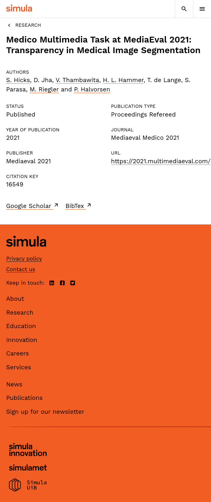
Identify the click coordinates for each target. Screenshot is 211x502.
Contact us (20, 269)
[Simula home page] (26, 251)
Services (18, 367)
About (15, 298)
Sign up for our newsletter (45, 411)
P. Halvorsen (92, 89)
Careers (17, 353)
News (14, 384)
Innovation (21, 340)
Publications (24, 398)
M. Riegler (44, 89)
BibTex (78, 206)
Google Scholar (32, 206)
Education (21, 326)
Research (23, 25)
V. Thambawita (77, 80)
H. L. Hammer (123, 80)
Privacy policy (24, 258)
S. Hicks (18, 80)
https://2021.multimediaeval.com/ (161, 161)
